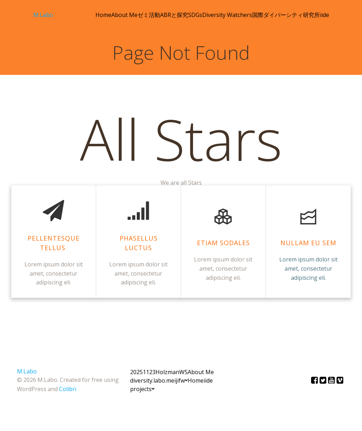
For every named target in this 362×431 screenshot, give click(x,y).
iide (324, 15)
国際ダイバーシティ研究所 (286, 15)
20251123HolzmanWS (159, 372)
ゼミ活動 (149, 15)
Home (103, 15)
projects (142, 389)
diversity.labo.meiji (154, 380)
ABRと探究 (174, 15)
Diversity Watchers (227, 15)
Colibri (67, 389)
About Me (124, 15)
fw (183, 380)
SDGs (195, 15)
